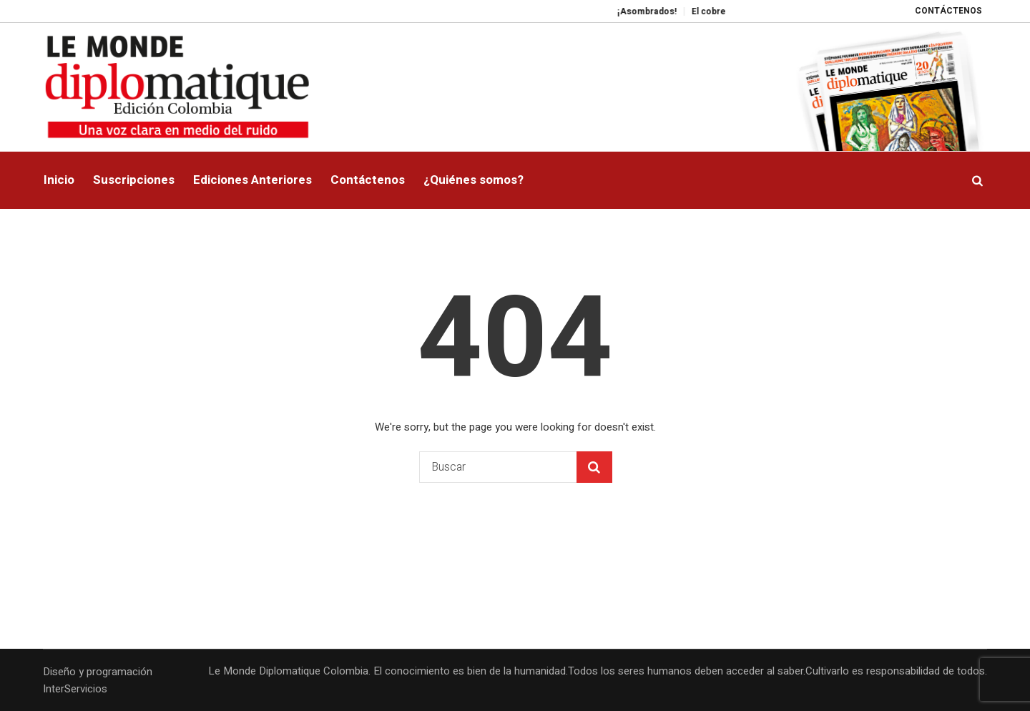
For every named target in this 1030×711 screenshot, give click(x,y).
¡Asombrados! (659, 11)
